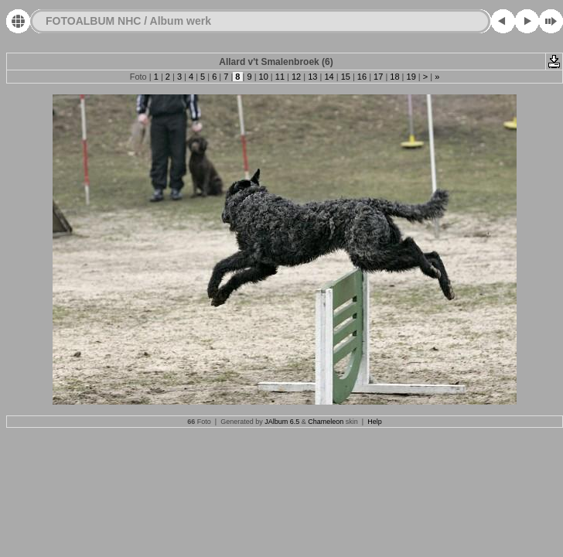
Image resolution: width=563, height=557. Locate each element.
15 (346, 76)
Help (374, 421)
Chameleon (325, 421)
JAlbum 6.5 (281, 421)
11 (280, 76)
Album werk (180, 21)
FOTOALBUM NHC (93, 21)
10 (264, 76)
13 (312, 76)
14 (329, 76)
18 (394, 76)
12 (296, 76)
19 (411, 76)
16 (362, 76)
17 (378, 76)
